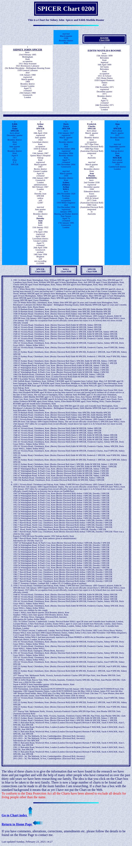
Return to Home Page (22, 824)
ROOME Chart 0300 (104, 39)
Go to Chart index (17, 815)
